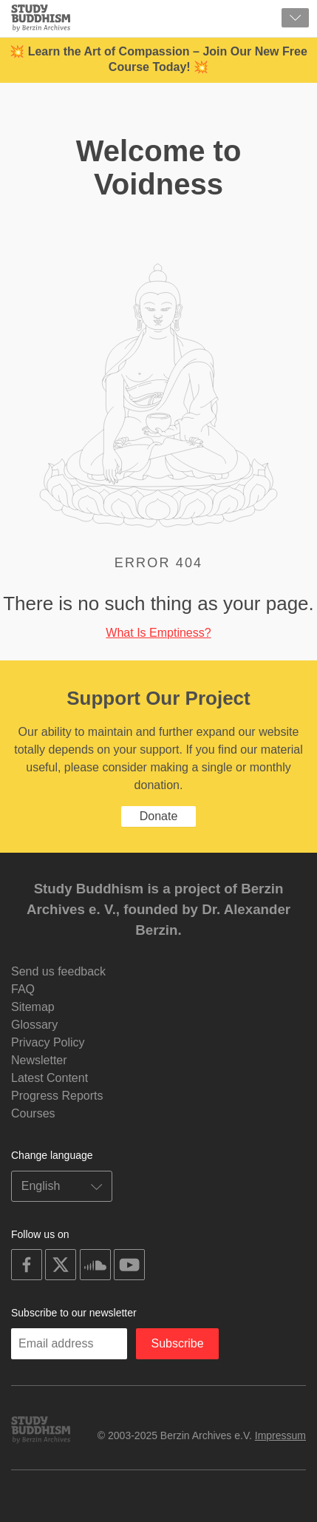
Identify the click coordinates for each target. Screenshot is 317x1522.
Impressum (280, 1435)
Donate (159, 816)
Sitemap (33, 1007)
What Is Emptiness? (158, 632)
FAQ (23, 989)
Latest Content (49, 1078)
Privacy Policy (48, 1042)
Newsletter (39, 1060)
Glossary (34, 1024)
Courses (33, 1113)
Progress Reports (57, 1095)
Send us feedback (58, 971)
